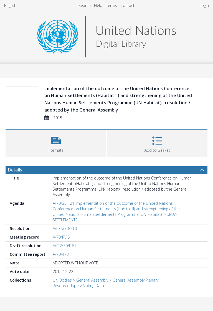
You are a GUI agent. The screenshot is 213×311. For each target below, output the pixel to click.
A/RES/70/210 (65, 228)
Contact (127, 5)
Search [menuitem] (84, 5)
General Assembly (92, 280)
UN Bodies (62, 280)
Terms (111, 5)
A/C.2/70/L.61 (64, 245)
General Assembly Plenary (135, 280)
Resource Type (66, 285)
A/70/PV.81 (62, 237)
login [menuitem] (205, 5)
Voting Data (93, 285)
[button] (56, 143)
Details (15, 170)
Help (98, 5)
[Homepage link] (106, 35)
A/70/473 (61, 254)
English (10, 5)
